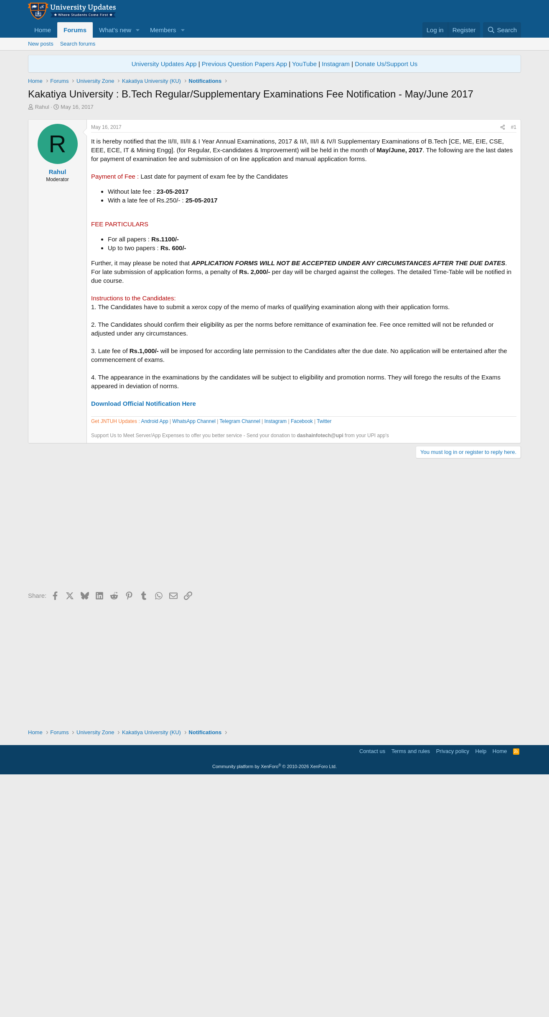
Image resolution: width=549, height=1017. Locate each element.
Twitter (324, 660)
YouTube (304, 63)
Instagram (336, 63)
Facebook (302, 660)
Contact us (372, 989)
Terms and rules (410, 989)
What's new (115, 29)
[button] (138, 30)
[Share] (502, 244)
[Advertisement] (274, 173)
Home (42, 29)
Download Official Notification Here (143, 520)
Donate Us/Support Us (386, 63)
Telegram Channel (240, 660)
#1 (513, 244)
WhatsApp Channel (194, 660)
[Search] (502, 30)
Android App (154, 660)
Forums (75, 29)
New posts (40, 44)
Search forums (78, 44)
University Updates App (164, 63)
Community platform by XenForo (274, 1004)
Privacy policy (452, 989)
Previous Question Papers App (244, 63)
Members (163, 29)
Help (481, 989)
